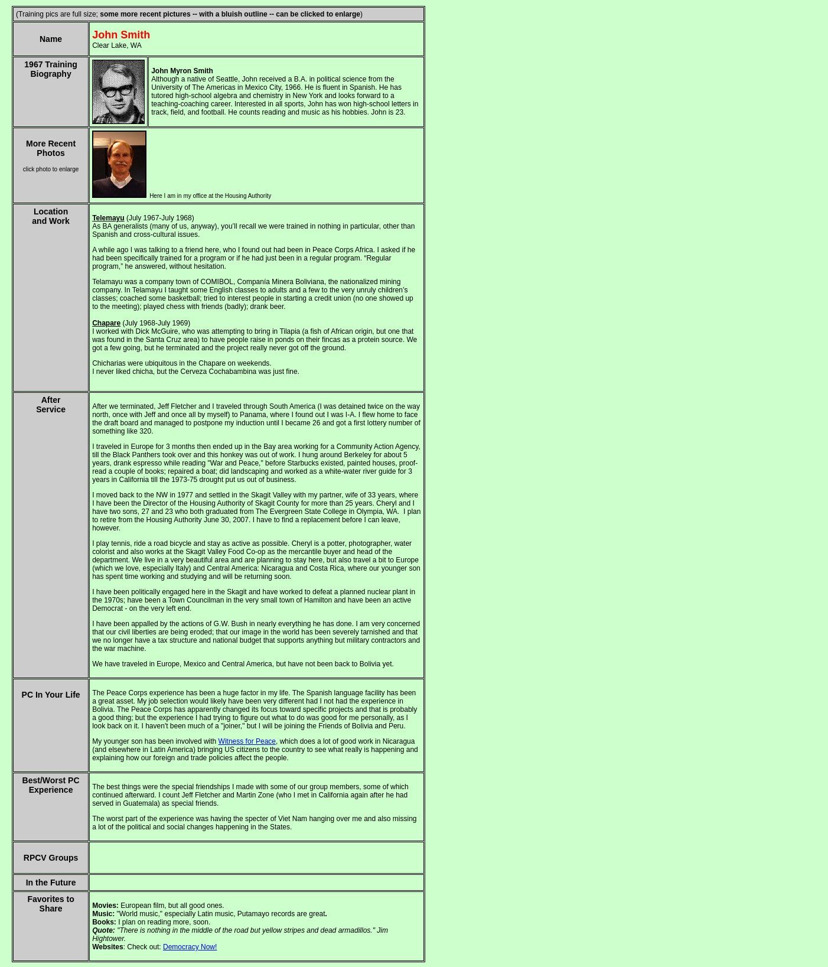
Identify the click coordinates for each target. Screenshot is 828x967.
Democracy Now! (190, 947)
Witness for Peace (247, 741)
